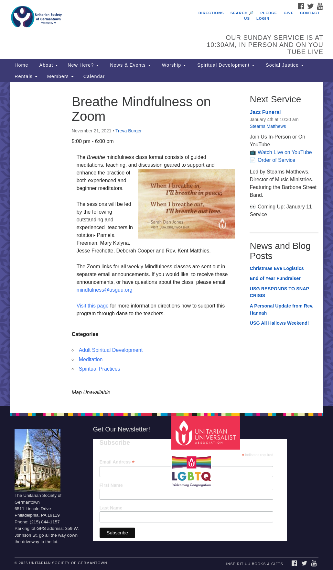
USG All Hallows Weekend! (279, 323)
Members (60, 76)
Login (262, 18)
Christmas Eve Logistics (277, 268)
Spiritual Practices (99, 369)
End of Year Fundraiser (275, 278)
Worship (173, 65)
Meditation (91, 359)
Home (21, 65)
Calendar (94, 76)
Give (289, 13)
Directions (211, 13)
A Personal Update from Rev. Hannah (281, 309)
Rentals (26, 76)
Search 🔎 (242, 13)
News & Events (129, 65)
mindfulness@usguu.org (105, 290)
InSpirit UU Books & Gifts (254, 564)
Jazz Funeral (265, 112)
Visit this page (93, 305)
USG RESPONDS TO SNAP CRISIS (279, 292)
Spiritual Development (225, 65)
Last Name (111, 507)
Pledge (268, 13)
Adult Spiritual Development (111, 350)
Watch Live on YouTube (285, 152)
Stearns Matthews (268, 126)
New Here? (83, 65)
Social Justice (284, 65)
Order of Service (276, 160)
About (48, 65)
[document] (166, 244)
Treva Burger (128, 130)
